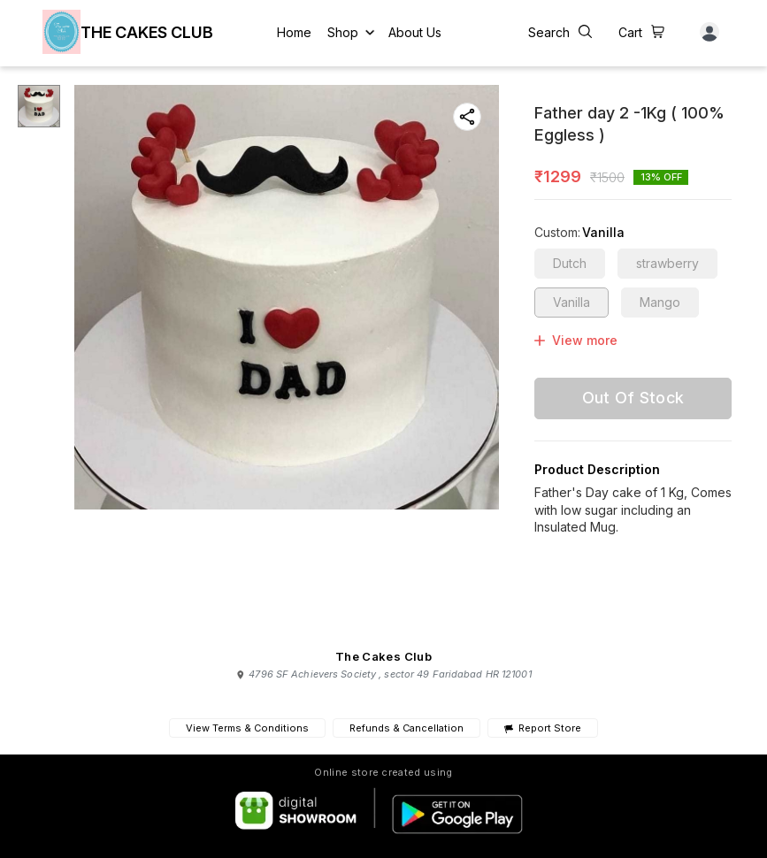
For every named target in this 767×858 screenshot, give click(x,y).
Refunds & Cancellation (406, 728)
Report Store (542, 728)
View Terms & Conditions (247, 728)
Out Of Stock (633, 397)
